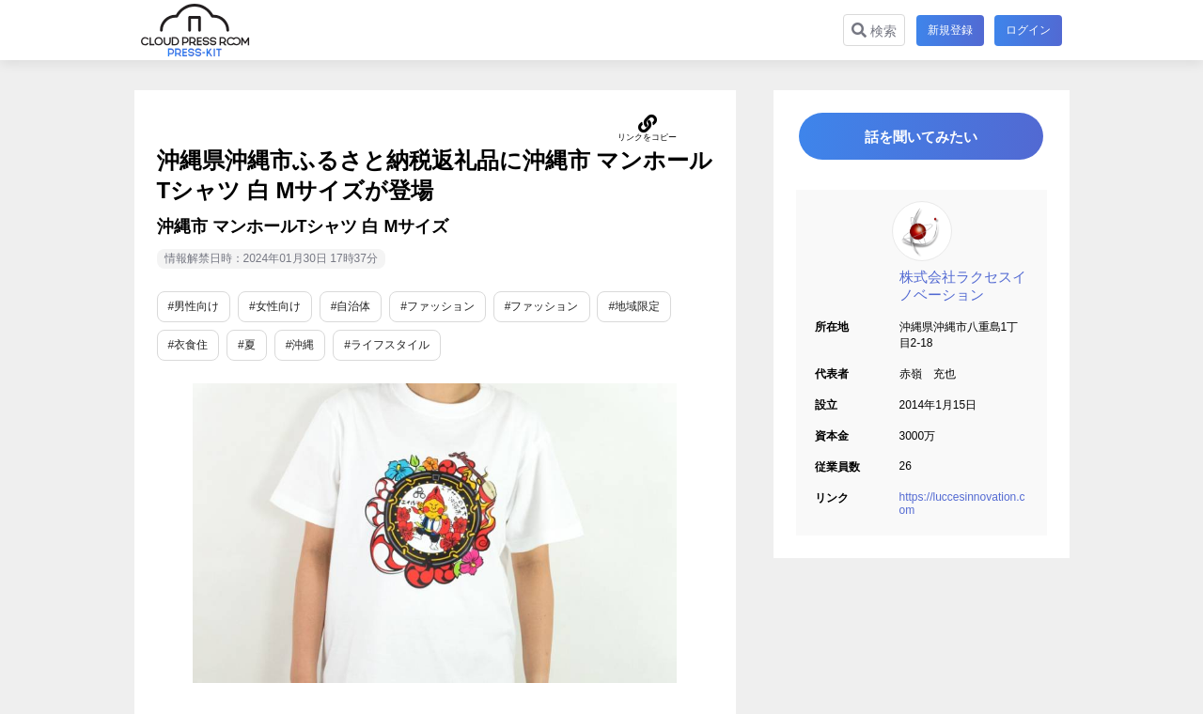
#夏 (247, 344)
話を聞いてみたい (921, 138)
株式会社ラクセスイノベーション (962, 288)
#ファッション (437, 306)
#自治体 (351, 306)
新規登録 (949, 30)
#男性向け (194, 306)
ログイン (1028, 30)
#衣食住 (188, 344)
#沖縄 (300, 344)
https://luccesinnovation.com (962, 506)
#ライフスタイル (387, 344)
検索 (873, 31)
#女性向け (275, 306)
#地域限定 (634, 306)
